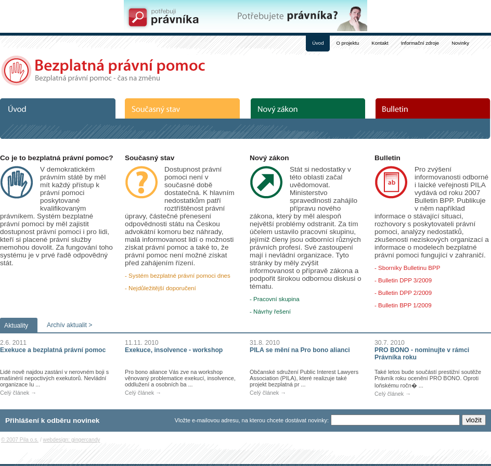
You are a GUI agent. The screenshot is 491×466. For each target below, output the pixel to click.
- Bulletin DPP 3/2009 (403, 280)
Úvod (318, 43)
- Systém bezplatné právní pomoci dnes (177, 276)
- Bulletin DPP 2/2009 (403, 293)
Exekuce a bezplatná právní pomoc (53, 350)
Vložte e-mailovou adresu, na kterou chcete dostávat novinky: (252, 420)
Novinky (460, 43)
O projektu (347, 43)
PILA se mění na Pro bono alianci (300, 350)
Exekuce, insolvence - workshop (174, 350)
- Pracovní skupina (275, 299)
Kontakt (379, 43)
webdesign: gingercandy (71, 440)
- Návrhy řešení (270, 311)
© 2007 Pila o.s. (19, 440)
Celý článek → (18, 393)
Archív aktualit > (69, 325)
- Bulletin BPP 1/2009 (403, 305)
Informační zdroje (420, 43)
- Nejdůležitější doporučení (160, 288)
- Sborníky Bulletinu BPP (407, 268)
